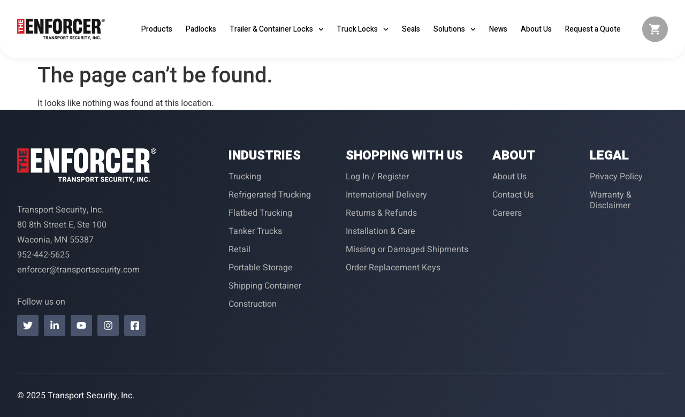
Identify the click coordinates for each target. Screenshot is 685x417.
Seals (411, 29)
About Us (536, 29)
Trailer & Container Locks (277, 29)
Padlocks (201, 29)
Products (156, 29)
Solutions (454, 29)
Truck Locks (363, 29)
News (498, 29)
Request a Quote (593, 29)
